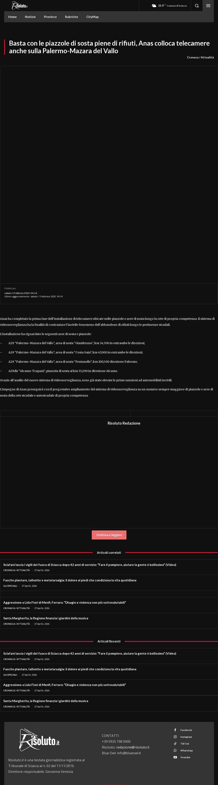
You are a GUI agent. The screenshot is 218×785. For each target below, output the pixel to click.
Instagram (186, 684)
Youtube (185, 705)
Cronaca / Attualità (200, 57)
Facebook (186, 677)
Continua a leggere (109, 482)
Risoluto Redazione (124, 370)
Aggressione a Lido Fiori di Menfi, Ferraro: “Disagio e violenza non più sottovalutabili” (64, 550)
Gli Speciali (10, 533)
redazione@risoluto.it (132, 695)
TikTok (184, 691)
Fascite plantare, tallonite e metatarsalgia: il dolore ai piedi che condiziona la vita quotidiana (69, 528)
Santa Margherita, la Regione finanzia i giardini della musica (45, 566)
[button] (196, 5)
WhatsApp (186, 698)
